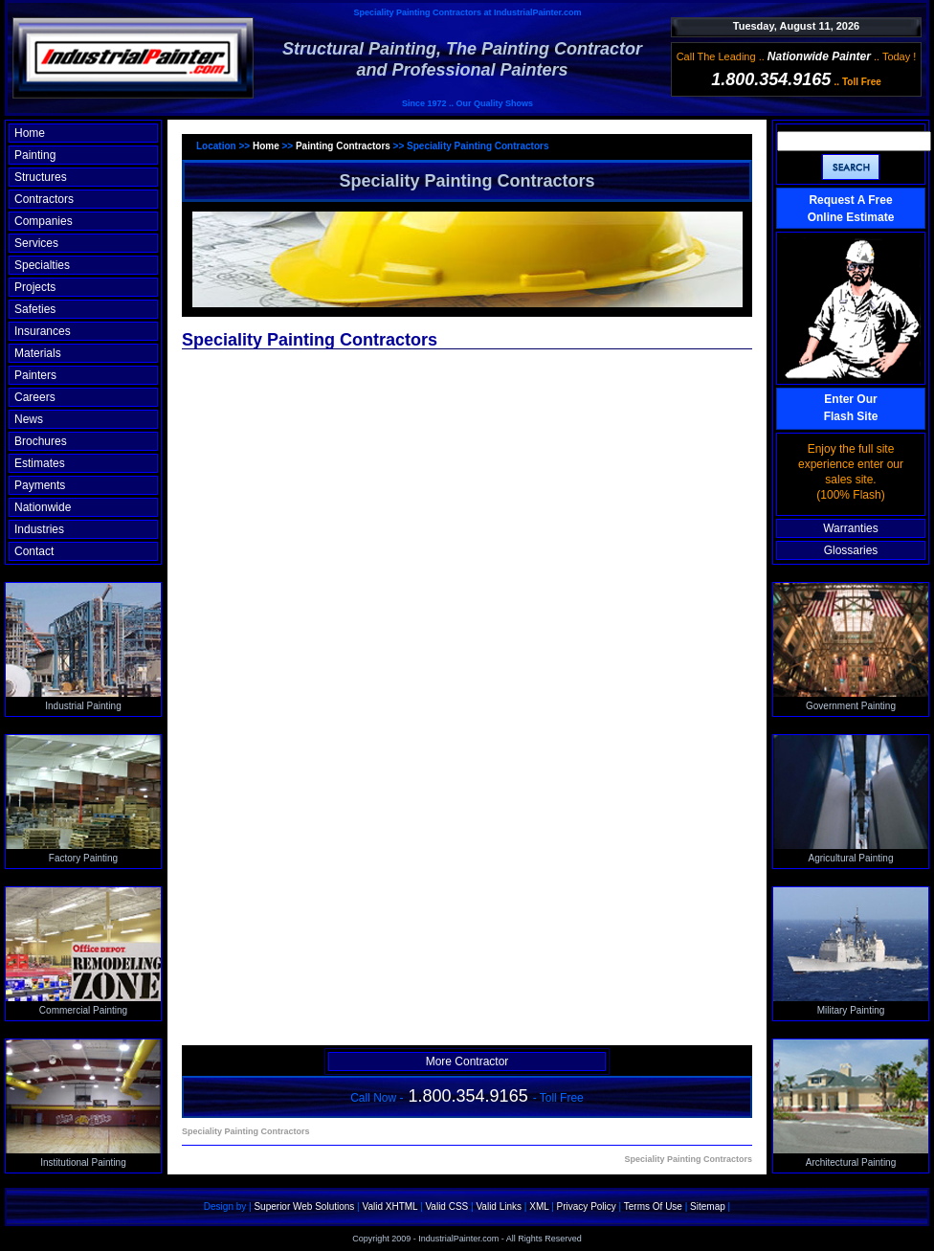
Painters (35, 375)
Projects (35, 287)
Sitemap (707, 1206)
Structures (40, 177)
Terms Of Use (653, 1206)
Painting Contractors (343, 146)
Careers (35, 397)
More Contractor (467, 1061)
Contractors (44, 199)
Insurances (42, 331)
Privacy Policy (586, 1206)
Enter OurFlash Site (851, 407)
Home (29, 133)
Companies (43, 221)
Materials (37, 353)
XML (538, 1206)
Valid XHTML (389, 1206)
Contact (34, 551)
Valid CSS (446, 1206)
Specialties (42, 265)
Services (36, 243)
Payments (39, 485)
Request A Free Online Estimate (851, 208)
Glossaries (851, 550)
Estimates (39, 463)
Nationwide (42, 507)
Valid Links (499, 1206)
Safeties (35, 309)
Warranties (850, 528)
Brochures (40, 441)
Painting (35, 155)
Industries (39, 529)
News (28, 419)
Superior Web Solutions (304, 1206)
